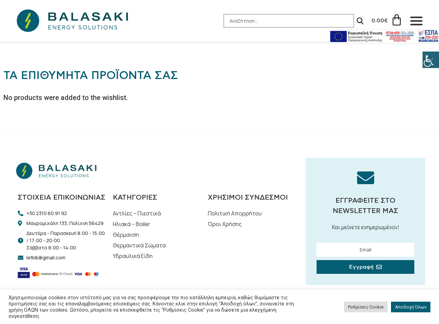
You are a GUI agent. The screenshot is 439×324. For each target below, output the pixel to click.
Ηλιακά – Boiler (131, 224)
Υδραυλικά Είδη (133, 256)
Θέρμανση (126, 234)
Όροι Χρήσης (225, 224)
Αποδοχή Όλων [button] (410, 307)
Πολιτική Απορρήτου (235, 213)
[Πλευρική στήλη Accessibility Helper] (431, 60)
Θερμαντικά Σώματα (139, 245)
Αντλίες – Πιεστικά (137, 213)
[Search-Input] (288, 20)
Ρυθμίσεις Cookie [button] (365, 307)
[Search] (360, 21)
